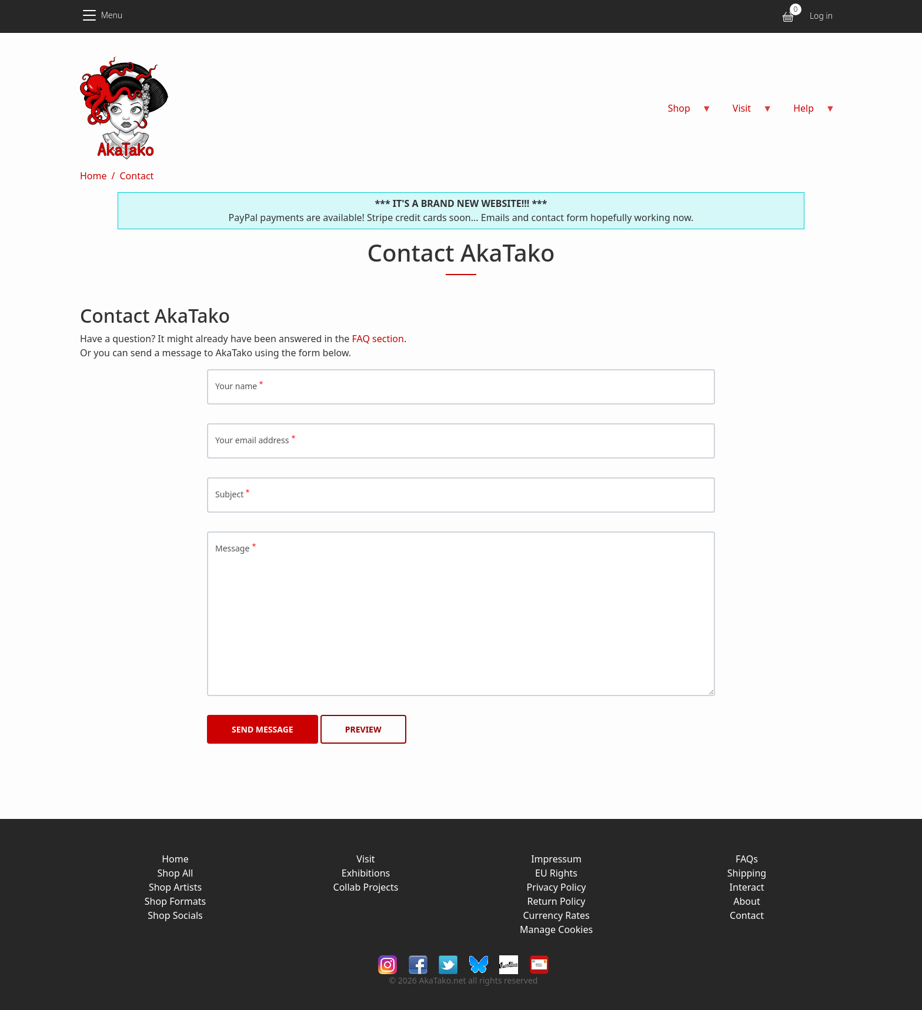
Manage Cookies (556, 929)
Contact (136, 175)
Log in (821, 15)
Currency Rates (556, 915)
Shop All (175, 873)
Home (93, 175)
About (746, 901)
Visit (365, 858)
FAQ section (378, 338)
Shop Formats (175, 901)
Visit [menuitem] (745, 112)
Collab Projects (366, 887)
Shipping (746, 873)
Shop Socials (175, 915)
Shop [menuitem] (682, 112)
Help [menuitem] (807, 112)
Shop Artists (175, 887)
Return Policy (556, 901)
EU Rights (556, 873)
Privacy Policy (556, 887)
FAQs (747, 858)
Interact (747, 887)
